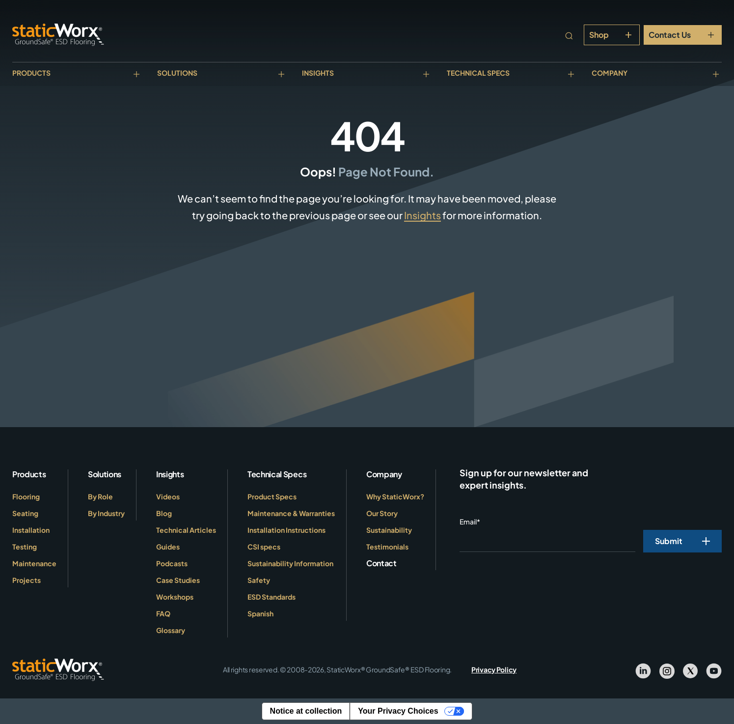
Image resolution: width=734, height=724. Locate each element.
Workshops (174, 596)
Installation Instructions (286, 529)
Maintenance (34, 563)
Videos (168, 496)
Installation (31, 529)
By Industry (106, 513)
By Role (100, 496)
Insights (318, 72)
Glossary (170, 630)
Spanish (260, 613)
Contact (381, 563)
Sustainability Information (290, 563)
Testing (24, 546)
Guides (168, 546)
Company (609, 72)
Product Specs (272, 496)
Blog (164, 513)
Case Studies (178, 580)
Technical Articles (186, 529)
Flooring (26, 496)
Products (31, 72)
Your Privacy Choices (398, 711)
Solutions (177, 72)
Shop (599, 34)
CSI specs (263, 546)
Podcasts (172, 563)
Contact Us (670, 34)
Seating (25, 513)
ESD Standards (271, 596)
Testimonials (387, 546)
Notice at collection (306, 711)
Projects (26, 580)
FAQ (163, 613)
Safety (258, 580)
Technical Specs (478, 72)
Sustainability (389, 529)
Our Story (382, 513)
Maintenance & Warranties (291, 513)
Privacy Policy (494, 669)
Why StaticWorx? (395, 496)
